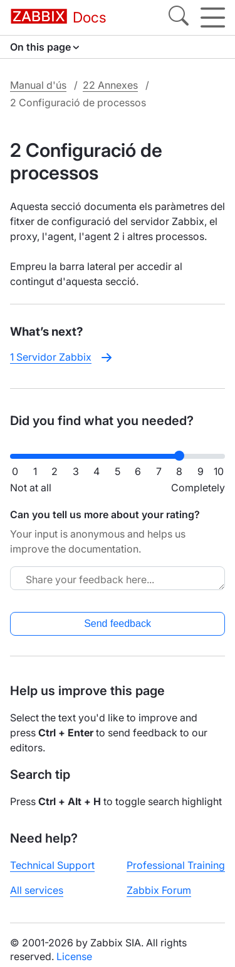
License (74, 956)
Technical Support (52, 865)
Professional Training (176, 865)
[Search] (179, 17)
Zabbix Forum (159, 890)
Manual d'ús (38, 85)
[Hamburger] (213, 18)
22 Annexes (110, 85)
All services (36, 890)
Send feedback (117, 623)
